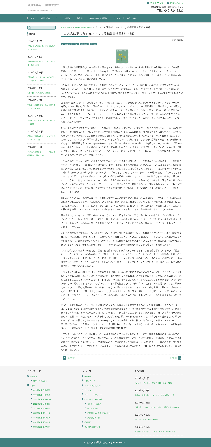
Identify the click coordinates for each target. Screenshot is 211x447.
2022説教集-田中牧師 (41, 409)
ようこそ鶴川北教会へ (93, 386)
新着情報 (84, 44)
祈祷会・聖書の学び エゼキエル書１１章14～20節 (155, 432)
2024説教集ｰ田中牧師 (41, 418)
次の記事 (173, 358)
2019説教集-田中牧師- (42, 395)
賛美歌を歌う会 (93, 418)
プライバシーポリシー (93, 395)
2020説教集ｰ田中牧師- (83, 28)
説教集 (79, 18)
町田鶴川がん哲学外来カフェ (98, 413)
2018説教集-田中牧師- (42, 390)
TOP (33, 18)
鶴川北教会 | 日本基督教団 (43, 5)
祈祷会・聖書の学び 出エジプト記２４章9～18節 (154, 395)
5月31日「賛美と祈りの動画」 (39, 93)
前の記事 (71, 358)
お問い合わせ (132, 18)
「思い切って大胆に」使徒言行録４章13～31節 (153, 383)
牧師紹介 (67, 18)
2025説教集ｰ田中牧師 (41, 422)
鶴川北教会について (49, 18)
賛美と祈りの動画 (40, 381)
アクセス (116, 18)
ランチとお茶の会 (94, 404)
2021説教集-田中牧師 (41, 404)
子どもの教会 (92, 409)
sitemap (88, 376)
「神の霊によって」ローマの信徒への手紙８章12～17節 (157, 407)
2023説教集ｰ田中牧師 (41, 413)
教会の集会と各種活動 (98, 18)
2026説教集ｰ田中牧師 (41, 427)
